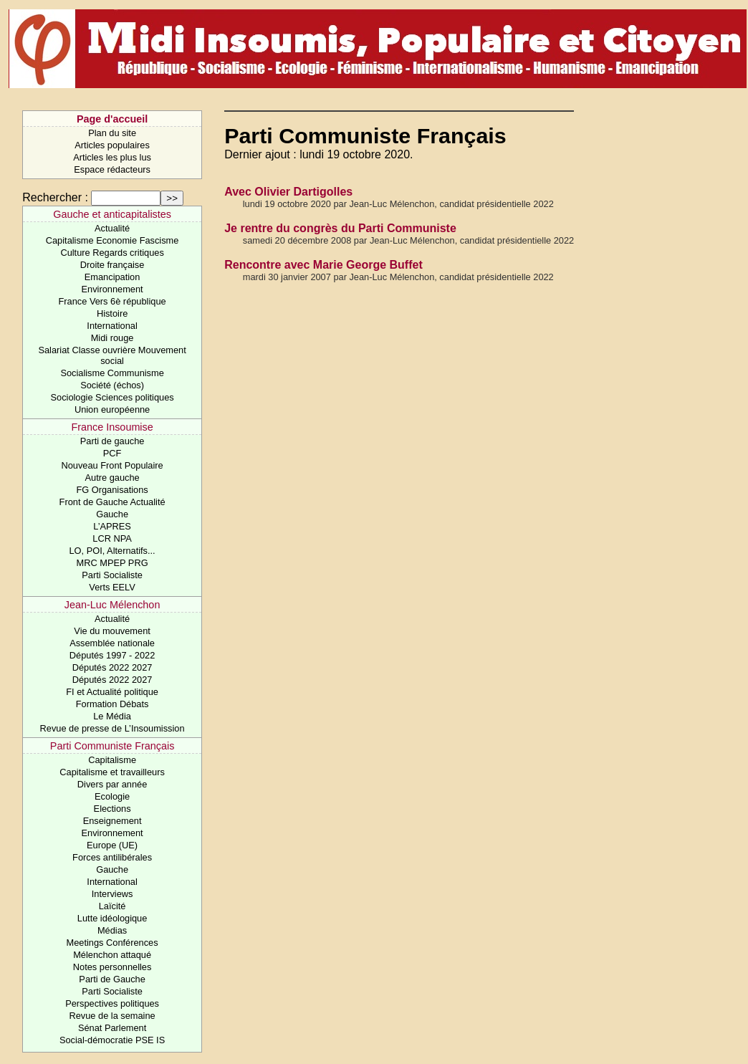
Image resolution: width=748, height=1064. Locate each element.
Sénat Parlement (112, 1027)
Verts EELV (112, 587)
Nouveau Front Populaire (112, 465)
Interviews (112, 893)
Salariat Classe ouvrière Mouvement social (112, 355)
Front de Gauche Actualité (112, 502)
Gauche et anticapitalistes (112, 214)
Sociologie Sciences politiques (112, 397)
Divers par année (112, 784)
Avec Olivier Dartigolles (288, 192)
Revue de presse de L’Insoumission (112, 728)
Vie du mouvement (112, 631)
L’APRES (112, 526)
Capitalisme (112, 759)
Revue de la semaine (112, 1015)
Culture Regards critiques (111, 252)
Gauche (112, 514)
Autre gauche (112, 477)
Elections (112, 808)
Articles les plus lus (112, 157)
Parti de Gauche (112, 979)
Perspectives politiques (112, 1003)
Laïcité (112, 906)
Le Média (112, 716)
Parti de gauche (112, 441)
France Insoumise (112, 427)
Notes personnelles (112, 967)
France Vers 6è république (112, 301)
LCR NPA (112, 538)
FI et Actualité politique (112, 691)
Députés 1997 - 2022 (112, 655)
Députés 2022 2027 (112, 667)
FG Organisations (112, 489)
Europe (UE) (112, 845)
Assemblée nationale (112, 643)
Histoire (112, 313)
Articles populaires (112, 145)
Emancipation (112, 277)
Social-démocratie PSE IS (112, 1040)
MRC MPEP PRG (112, 562)
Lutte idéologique (112, 918)
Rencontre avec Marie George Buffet (323, 265)
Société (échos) (112, 385)
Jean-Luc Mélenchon (112, 604)
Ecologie (112, 796)
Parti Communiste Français (112, 746)
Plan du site (112, 133)
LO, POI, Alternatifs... (112, 550)
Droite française (112, 264)
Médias (112, 930)
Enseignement (112, 820)
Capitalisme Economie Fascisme (112, 240)
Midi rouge (112, 337)
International (112, 325)
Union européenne (112, 409)
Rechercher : (55, 197)
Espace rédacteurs (112, 169)
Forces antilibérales (112, 857)
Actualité (112, 228)
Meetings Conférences (112, 942)
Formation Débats (112, 704)
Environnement (112, 289)
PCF (112, 453)
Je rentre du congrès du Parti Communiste (340, 228)
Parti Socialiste (112, 575)
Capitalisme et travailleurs (112, 772)
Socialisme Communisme (111, 373)
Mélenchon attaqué (112, 954)
